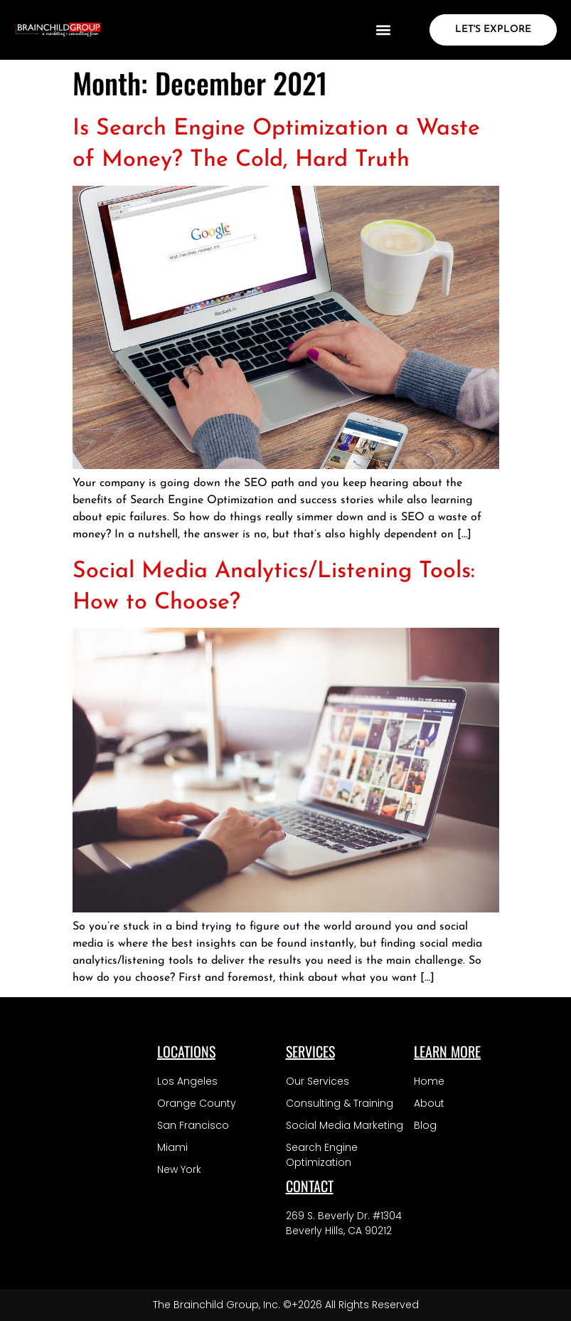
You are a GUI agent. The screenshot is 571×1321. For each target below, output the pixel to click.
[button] (383, 30)
